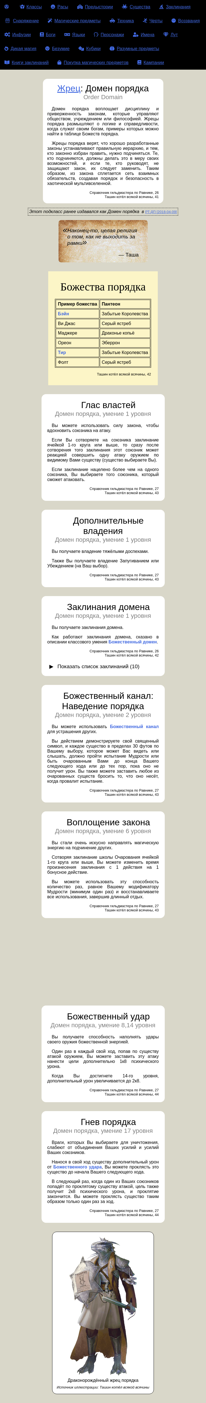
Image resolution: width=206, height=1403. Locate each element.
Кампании (150, 62)
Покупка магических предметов (93, 62)
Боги (47, 34)
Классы (31, 6)
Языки (74, 34)
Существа (136, 6)
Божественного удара (77, 1167)
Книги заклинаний (26, 62)
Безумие (57, 48)
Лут (170, 34)
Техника (122, 20)
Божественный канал (134, 726)
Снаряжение (21, 20)
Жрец (68, 88)
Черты (153, 20)
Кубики (89, 48)
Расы (59, 6)
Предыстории (95, 6)
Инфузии (17, 34)
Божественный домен (132, 642)
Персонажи (109, 34)
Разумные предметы (134, 48)
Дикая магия (20, 48)
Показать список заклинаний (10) (98, 666)
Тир (62, 352)
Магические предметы (74, 20)
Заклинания (174, 6)
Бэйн (63, 313)
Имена (143, 34)
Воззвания (185, 20)
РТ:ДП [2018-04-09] (161, 212)
